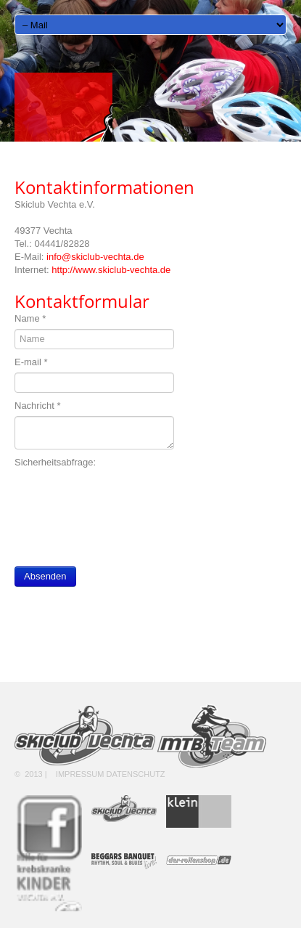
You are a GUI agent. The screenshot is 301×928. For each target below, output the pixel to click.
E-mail (31, 362)
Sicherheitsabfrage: (55, 462)
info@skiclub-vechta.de (95, 256)
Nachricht (38, 405)
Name (30, 318)
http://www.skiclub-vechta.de (110, 269)
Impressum (80, 774)
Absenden (45, 576)
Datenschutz (136, 774)
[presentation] (125, 501)
